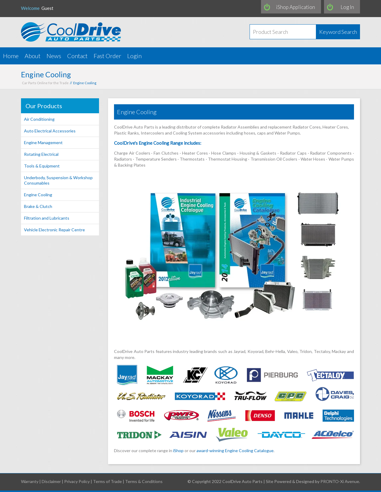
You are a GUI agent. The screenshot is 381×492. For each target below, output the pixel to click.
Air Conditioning (39, 119)
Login (134, 55)
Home (11, 55)
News (53, 55)
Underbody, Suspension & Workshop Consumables (58, 180)
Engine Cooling (38, 194)
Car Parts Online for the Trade (45, 83)
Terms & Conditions (144, 481)
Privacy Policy (77, 481)
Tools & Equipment (42, 165)
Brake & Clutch (38, 206)
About (32, 55)
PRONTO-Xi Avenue (339, 481)
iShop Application (295, 7)
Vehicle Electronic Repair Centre (54, 229)
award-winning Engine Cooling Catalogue (235, 450)
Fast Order (107, 55)
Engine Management (43, 142)
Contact (77, 55)
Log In (347, 7)
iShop (178, 450)
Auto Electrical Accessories (50, 130)
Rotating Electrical (41, 154)
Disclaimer (51, 481)
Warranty (29, 481)
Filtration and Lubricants (46, 218)
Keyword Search (338, 31)
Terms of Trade (107, 481)
